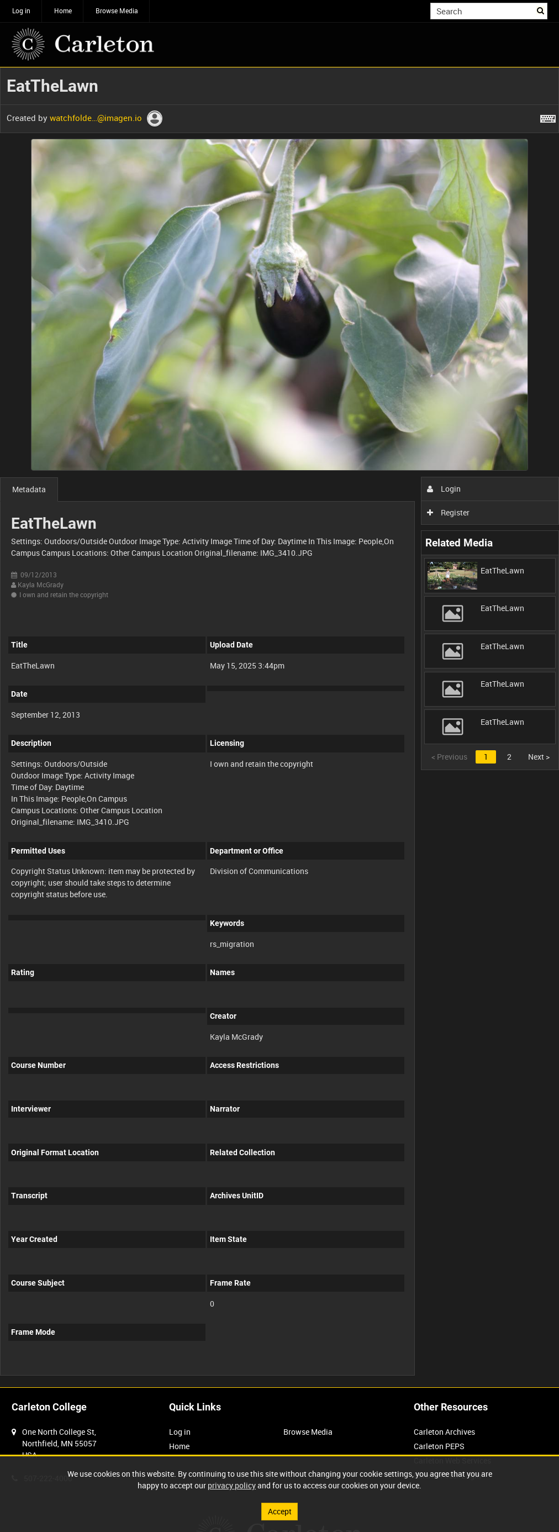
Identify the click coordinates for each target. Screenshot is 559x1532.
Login (444, 488)
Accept (280, 1511)
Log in (21, 10)
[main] (279, 727)
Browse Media (117, 10)
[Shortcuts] (548, 116)
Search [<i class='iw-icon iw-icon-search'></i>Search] (541, 10)
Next (539, 756)
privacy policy (232, 1485)
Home (63, 10)
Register (448, 512)
